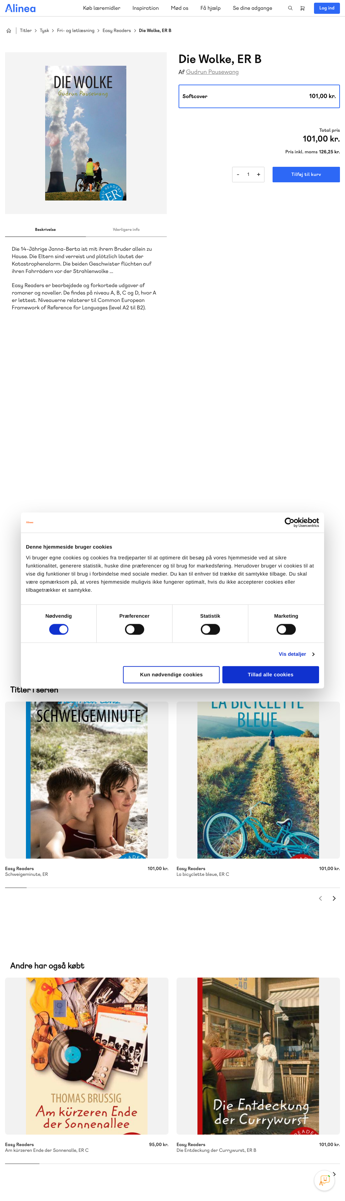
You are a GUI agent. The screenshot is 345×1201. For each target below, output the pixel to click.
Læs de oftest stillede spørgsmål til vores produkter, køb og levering (80, 1124)
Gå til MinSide (211, 1049)
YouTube (309, 1150)
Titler (26, 31)
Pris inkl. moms (301, 152)
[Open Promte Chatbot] (324, 1180)
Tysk (44, 31)
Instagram (276, 1150)
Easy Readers (116, 31)
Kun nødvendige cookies (171, 674)
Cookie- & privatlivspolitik (230, 1181)
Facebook (292, 1150)
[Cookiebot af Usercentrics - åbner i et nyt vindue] (289, 523)
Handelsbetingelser (278, 1181)
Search (290, 8)
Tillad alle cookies (271, 674)
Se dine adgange (252, 7)
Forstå (97, 1013)
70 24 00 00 (221, 1111)
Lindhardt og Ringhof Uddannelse (88, 996)
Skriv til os (219, 961)
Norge (25, 1013)
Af (182, 72)
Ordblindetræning (59, 1013)
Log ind (327, 8)
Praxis (80, 1005)
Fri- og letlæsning (75, 31)
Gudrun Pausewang (212, 72)
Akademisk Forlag (49, 1005)
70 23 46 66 (46, 1070)
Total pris (329, 130)
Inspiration (145, 7)
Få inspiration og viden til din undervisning (241, 996)
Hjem (8, 30)
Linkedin (325, 1150)
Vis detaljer (292, 654)
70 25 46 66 (221, 946)
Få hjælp (210, 7)
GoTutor (100, 1005)
